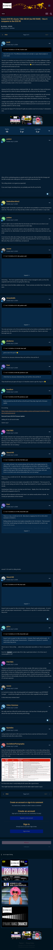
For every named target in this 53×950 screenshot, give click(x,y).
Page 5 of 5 (26, 34)
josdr (8, 42)
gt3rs (8, 627)
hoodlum (9, 389)
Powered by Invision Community (26, 947)
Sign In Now (26, 831)
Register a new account (26, 818)
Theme (21, 943)
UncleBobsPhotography (15, 744)
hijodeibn (10, 728)
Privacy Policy (30, 943)
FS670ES (9, 431)
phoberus (10, 341)
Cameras (12, 28)
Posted (12, 44)
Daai (22, 348)
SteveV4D (10, 453)
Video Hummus (12, 705)
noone (8, 249)
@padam (9, 652)
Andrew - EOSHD (7, 26)
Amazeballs (10, 298)
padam (9, 139)
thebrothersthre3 (12, 201)
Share (26, 842)
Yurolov (22, 49)
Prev (6, 34)
